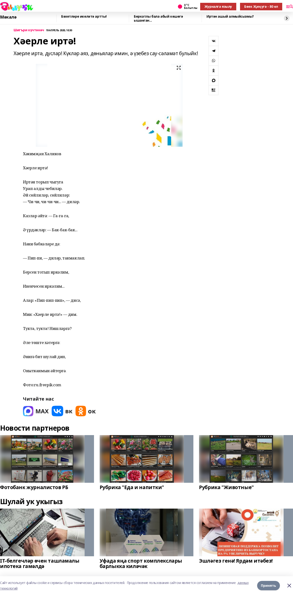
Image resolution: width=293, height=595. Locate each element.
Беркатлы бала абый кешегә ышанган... (158, 18)
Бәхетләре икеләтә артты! (84, 17)
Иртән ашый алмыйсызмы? (230, 17)
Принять (268, 585)
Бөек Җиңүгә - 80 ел (261, 6)
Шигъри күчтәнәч (29, 30)
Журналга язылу (218, 6)
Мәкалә (8, 17)
